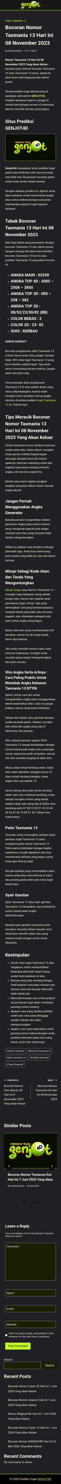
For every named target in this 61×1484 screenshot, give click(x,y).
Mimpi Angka (13, 590)
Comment (14, 1246)
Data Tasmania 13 (16, 1057)
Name (11, 1293)
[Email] (30, 1308)
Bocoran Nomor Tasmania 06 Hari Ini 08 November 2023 (45, 1089)
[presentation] (30, 1150)
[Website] (30, 1324)
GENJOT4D (38, 96)
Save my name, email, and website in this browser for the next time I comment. (31, 1335)
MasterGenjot (14, 50)
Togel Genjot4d (15, 1064)
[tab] (24, 1202)
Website (12, 1324)
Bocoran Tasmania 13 (39, 1051)
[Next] (51, 1166)
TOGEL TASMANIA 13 (15, 21)
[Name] (30, 1292)
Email (11, 1308)
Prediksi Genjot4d (39, 1057)
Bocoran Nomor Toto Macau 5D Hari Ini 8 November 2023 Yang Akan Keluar (16, 1091)
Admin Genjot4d (15, 1051)
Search (8, 1359)
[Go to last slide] (9, 1166)
